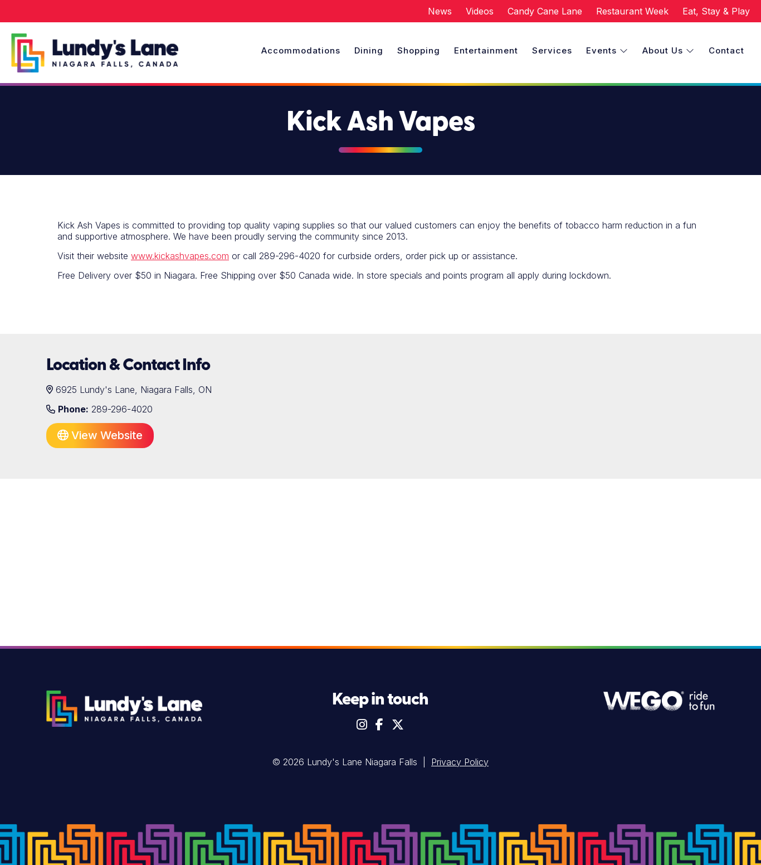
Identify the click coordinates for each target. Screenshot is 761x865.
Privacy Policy (460, 761)
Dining (368, 50)
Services (552, 50)
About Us (668, 50)
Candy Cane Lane (545, 11)
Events (607, 50)
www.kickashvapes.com (180, 255)
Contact (726, 50)
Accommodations (300, 50)
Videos (480, 11)
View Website (100, 435)
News (440, 11)
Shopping (418, 50)
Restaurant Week (632, 11)
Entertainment (486, 50)
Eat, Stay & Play (716, 11)
